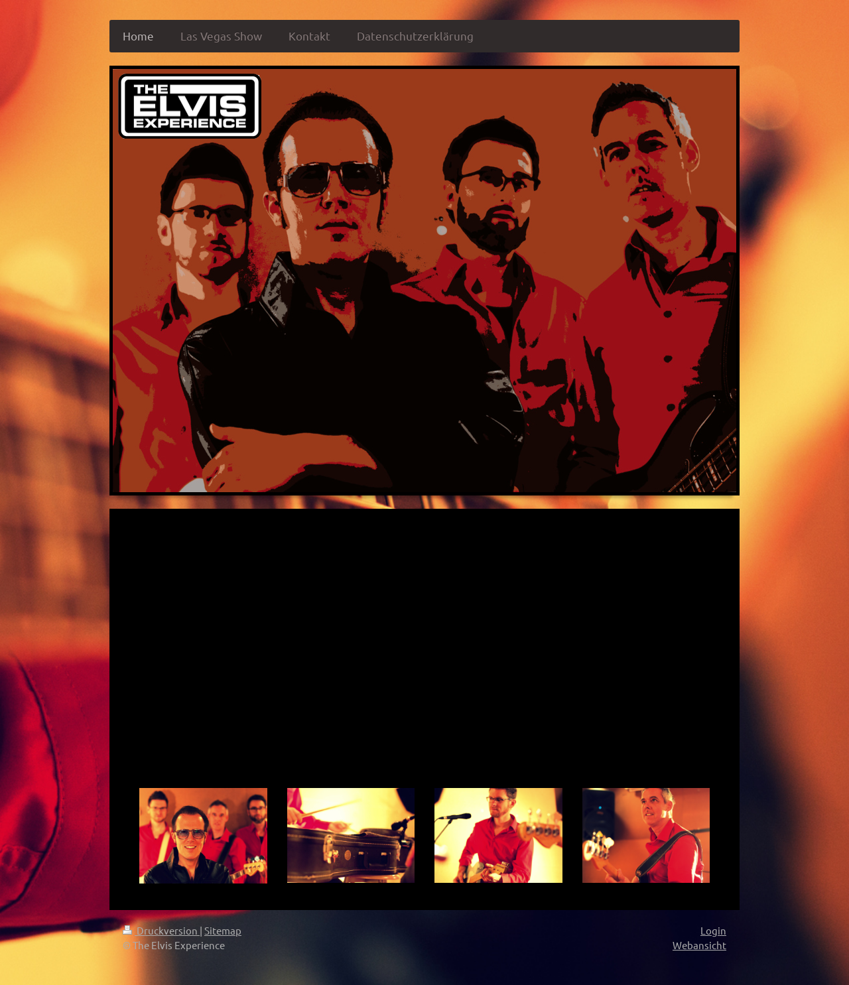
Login (713, 930)
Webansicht (699, 945)
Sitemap (222, 930)
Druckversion (161, 930)
